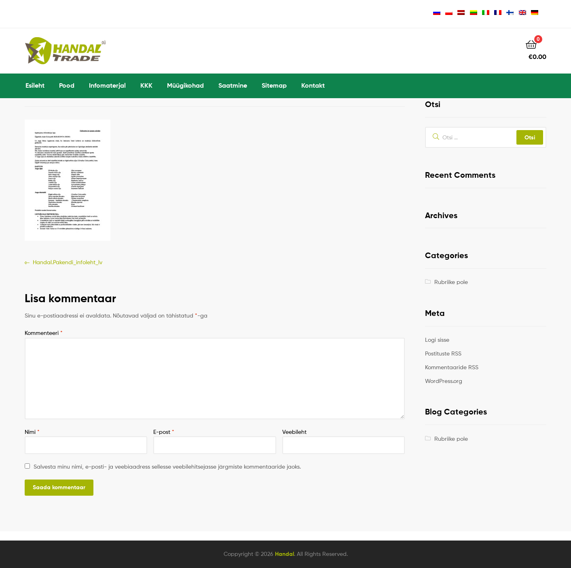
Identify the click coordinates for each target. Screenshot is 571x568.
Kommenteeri (44, 332)
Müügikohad (185, 85)
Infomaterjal (107, 85)
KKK (146, 85)
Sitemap (274, 85)
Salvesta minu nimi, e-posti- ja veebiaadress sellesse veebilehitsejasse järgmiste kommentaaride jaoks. (167, 466)
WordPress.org (443, 380)
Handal (284, 553)
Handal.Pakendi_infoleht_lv (67, 262)
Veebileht (294, 431)
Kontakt (313, 85)
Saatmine (232, 85)
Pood (66, 85)
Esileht (34, 85)
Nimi (32, 431)
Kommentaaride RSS (451, 367)
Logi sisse (437, 339)
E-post (163, 431)
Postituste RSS (443, 353)
